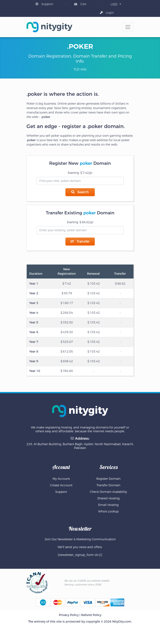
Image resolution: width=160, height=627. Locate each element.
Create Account (61, 485)
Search (80, 192)
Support (44, 4)
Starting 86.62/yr (80, 222)
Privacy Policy (69, 615)
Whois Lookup (108, 511)
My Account (61, 479)
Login (107, 13)
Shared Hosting (108, 498)
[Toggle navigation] (128, 27)
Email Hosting (108, 505)
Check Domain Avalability (108, 492)
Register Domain (108, 479)
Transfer (80, 241)
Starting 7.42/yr (80, 173)
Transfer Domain (108, 485)
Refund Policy (91, 615)
